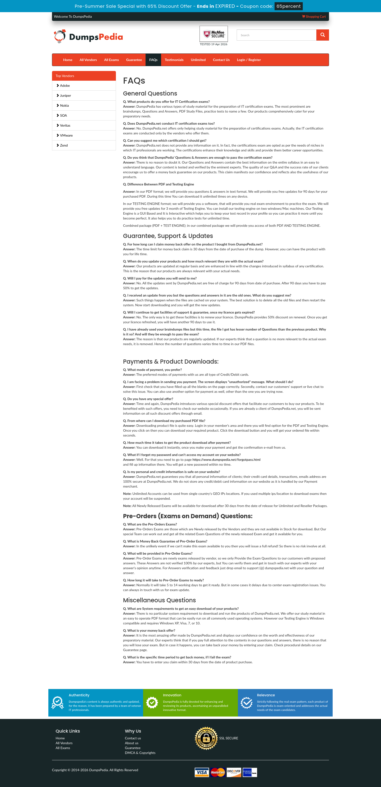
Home (67, 60)
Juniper (63, 95)
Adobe (63, 85)
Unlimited (198, 60)
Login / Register (249, 60)
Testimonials (174, 60)
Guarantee (134, 60)
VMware (64, 135)
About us (132, 743)
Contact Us (221, 60)
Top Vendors (65, 76)
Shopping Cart (314, 16)
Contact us (133, 738)
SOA (61, 115)
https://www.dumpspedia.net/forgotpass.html (226, 459)
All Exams (111, 60)
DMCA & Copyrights (140, 753)
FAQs (153, 60)
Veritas (63, 125)
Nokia (62, 105)
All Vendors (88, 60)
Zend (62, 145)
